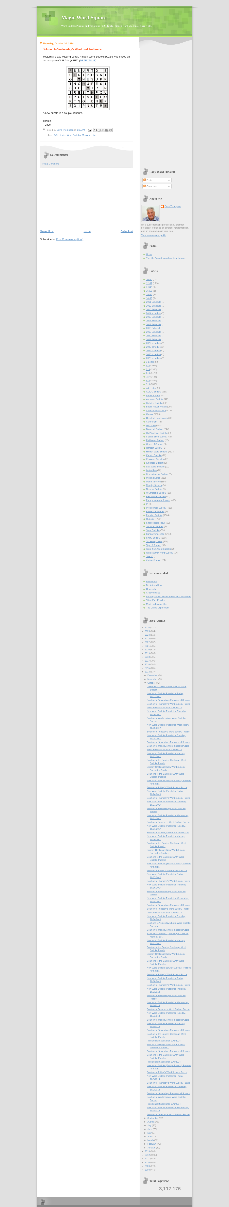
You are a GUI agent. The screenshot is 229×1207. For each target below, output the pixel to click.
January (151, 1147)
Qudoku (150, 519)
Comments (150, 186)
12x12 (149, 283)
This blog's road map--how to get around (166, 258)
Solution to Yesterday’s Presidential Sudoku (168, 700)
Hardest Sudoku (154, 448)
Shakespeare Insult (155, 523)
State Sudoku (153, 530)
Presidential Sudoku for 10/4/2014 (163, 1062)
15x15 (149, 294)
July (149, 1125)
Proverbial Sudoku (155, 511)
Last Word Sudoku (155, 466)
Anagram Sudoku (154, 399)
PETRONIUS (87, 60)
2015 (148, 668)
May (149, 1133)
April (150, 1136)
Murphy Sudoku (154, 485)
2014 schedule (153, 313)
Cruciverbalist (153, 592)
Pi (147, 504)
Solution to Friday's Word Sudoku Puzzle (167, 787)
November (152, 679)
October (151, 683)
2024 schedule (153, 350)
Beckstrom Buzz (154, 585)
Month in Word (153, 481)
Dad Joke (151, 425)
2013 (148, 1151)
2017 (148, 661)
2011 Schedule (153, 302)
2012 (148, 1155)
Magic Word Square (84, 17)
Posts (147, 180)
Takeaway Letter (154, 541)
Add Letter (151, 388)
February (152, 1144)
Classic (150, 414)
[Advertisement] (86, 198)
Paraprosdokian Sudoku (158, 500)
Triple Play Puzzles (155, 600)
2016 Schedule (153, 320)
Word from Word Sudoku (158, 549)
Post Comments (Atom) (69, 239)
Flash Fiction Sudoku (156, 436)
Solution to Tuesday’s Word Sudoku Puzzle (168, 731)
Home (87, 231)
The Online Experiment (157, 607)
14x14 (149, 287)
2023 (148, 638)
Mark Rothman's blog (156, 604)
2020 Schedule (153, 335)
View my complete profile (153, 235)
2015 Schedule (153, 317)
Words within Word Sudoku (159, 553)
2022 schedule (153, 343)
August (151, 1121)
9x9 (55, 135)
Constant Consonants (157, 418)
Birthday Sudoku (154, 403)
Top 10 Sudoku (153, 545)
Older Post (127, 231)
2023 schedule (153, 347)
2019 (148, 653)
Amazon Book (153, 395)
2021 (148, 646)
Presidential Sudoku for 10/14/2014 (164, 912)
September (153, 1118)
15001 (149, 291)
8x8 (148, 380)
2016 (148, 664)
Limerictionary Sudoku (157, 474)
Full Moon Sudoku (155, 440)
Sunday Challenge (155, 534)
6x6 (148, 373)
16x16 (149, 298)
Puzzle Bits (151, 581)
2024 (148, 635)
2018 (148, 657)
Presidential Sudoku (156, 508)
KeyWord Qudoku (155, 459)
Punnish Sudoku (154, 515)
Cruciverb (151, 589)
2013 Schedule (153, 309)
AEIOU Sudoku (153, 391)
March (150, 1140)
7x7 (148, 376)
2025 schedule (153, 354)
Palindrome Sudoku (156, 496)
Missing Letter (89, 135)
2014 (148, 671)
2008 (148, 1170)
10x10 (149, 279)
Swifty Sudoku (153, 538)
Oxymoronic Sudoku (156, 493)
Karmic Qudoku (154, 455)
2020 (148, 649)
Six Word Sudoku (154, 526)
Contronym (151, 421)
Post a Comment (50, 164)
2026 (148, 627)
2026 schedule (153, 358)
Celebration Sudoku (156, 410)
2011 (148, 1158)
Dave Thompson (65, 130)
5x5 (148, 369)
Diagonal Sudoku (154, 429)
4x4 (148, 365)
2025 (148, 631)
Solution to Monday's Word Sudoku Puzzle (168, 746)
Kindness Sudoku (155, 463)
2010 (148, 1162)
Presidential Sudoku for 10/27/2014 (164, 749)
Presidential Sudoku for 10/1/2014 (163, 1104)
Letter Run (151, 470)
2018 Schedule (153, 328)
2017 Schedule (153, 324)
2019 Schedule (153, 332)
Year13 (149, 556)
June (150, 1129)
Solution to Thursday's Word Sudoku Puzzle (168, 704)
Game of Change (154, 444)
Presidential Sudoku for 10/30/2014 (164, 707)
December (152, 675)
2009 (148, 1166)
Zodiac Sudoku (153, 560)
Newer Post (47, 231)
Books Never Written (156, 406)
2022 (148, 642)
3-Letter (150, 362)
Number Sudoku (154, 489)
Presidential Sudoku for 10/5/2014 (163, 1040)
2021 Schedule (153, 339)
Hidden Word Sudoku (70, 135)
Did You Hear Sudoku (157, 433)
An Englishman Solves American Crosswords (168, 596)
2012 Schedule (153, 306)
